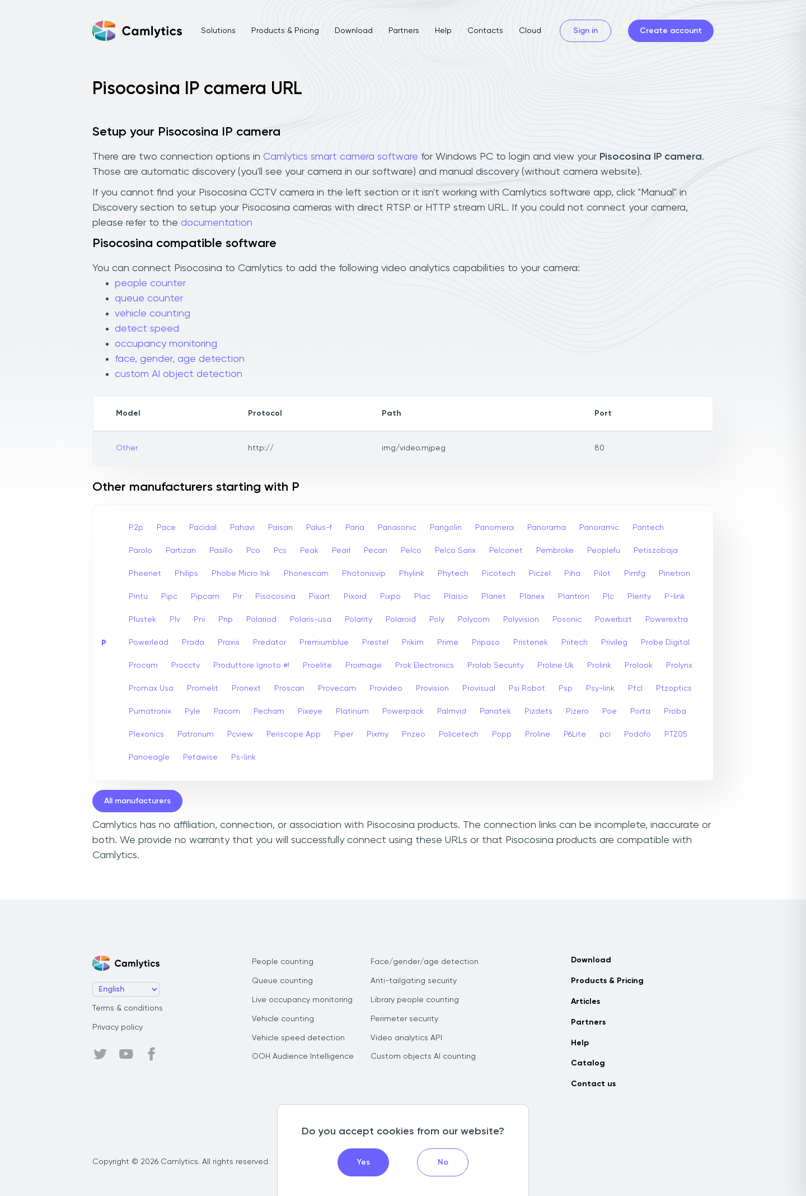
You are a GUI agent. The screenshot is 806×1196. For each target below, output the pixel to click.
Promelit (202, 688)
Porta (640, 711)
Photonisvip (364, 574)
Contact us (593, 1084)
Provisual (478, 688)
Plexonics (146, 734)
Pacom (227, 711)
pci (605, 734)
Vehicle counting (283, 1019)
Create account (671, 31)
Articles (585, 1002)
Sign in (585, 31)
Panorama (546, 528)
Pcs (280, 551)
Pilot (602, 574)
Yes (363, 1162)
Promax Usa (151, 688)
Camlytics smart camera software (340, 157)
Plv (175, 619)
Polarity (358, 619)
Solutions (218, 31)
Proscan (289, 688)
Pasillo (221, 551)
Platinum (352, 711)
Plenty (639, 597)
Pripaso (486, 642)
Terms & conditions (127, 1008)
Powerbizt (613, 619)
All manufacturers (137, 801)
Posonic (567, 619)
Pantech (648, 528)
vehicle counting (152, 314)
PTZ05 (675, 734)
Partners (403, 31)
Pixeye (310, 711)
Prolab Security (495, 665)
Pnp (225, 619)
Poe (609, 711)
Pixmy (377, 734)
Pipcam (205, 597)
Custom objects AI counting (423, 1056)
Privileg (614, 642)
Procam (143, 665)
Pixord (355, 597)
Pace (166, 528)
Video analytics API (406, 1038)
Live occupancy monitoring (302, 1000)
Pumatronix (150, 711)
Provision (432, 688)
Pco (253, 551)
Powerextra (666, 619)
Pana (354, 528)
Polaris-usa (310, 619)
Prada (193, 642)
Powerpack (403, 711)
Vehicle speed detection (298, 1038)
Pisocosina (275, 597)
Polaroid (401, 619)
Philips (186, 574)
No (443, 1162)
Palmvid (451, 711)
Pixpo (390, 597)
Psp (566, 688)
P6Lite (575, 734)
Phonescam (306, 574)
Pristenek (530, 642)
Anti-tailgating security (414, 981)
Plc (608, 597)
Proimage (363, 665)
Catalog (588, 1063)
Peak (309, 551)
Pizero (577, 711)
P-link (674, 597)
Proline (537, 734)
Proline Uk (555, 665)
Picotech (499, 574)
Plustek (142, 619)
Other (127, 448)
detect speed (147, 329)
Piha (572, 574)
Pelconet (506, 551)
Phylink (411, 574)
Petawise (200, 757)
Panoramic (599, 528)
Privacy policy (117, 1027)
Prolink (599, 665)
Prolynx (679, 665)
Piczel (540, 574)
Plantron (573, 597)
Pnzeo (413, 734)
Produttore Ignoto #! (251, 665)
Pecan (375, 551)
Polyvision (521, 619)
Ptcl (635, 688)
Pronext (246, 688)
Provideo (385, 688)
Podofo (637, 734)
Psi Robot (527, 688)
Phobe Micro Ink (241, 574)
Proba (675, 711)
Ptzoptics (674, 688)
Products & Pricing (285, 31)
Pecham (269, 711)
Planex (532, 597)
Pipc (169, 597)
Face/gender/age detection (425, 962)
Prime (447, 642)
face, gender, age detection (180, 359)
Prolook (639, 665)
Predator (269, 642)
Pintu (138, 597)
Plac (422, 597)
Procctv (185, 665)
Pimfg (634, 574)
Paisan (280, 528)
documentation (216, 223)
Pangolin (446, 528)
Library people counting (415, 1000)
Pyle (192, 711)
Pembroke (555, 551)
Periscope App (293, 734)
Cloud (530, 31)
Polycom (474, 619)
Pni (199, 619)
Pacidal (203, 528)
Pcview (240, 734)
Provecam (337, 688)
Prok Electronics (424, 665)
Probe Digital (665, 642)
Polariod (261, 619)
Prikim (413, 642)
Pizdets (538, 711)
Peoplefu (603, 551)
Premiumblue (324, 642)
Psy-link (600, 688)
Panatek (495, 711)
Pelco (411, 551)
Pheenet (145, 574)
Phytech (453, 574)
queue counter (149, 299)
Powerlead (148, 642)
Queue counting (282, 981)
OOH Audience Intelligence (303, 1056)
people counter (150, 283)
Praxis (229, 642)
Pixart (319, 597)
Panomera (494, 528)
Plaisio (456, 597)
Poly (436, 619)
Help (443, 31)
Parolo (140, 551)
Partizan (181, 551)
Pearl (341, 551)
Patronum (195, 734)
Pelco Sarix (455, 551)
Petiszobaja (656, 551)
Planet (493, 597)
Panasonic (397, 528)
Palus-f (319, 528)
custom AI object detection (178, 374)
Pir (237, 597)
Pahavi (242, 528)
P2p (136, 528)
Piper (343, 734)
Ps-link (243, 757)
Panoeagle (149, 757)
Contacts (485, 31)
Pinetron (674, 574)
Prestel (375, 642)
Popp (502, 734)
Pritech (574, 642)
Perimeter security (404, 1019)
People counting (282, 962)
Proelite (317, 665)
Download (354, 31)
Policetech (459, 734)
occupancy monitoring (166, 344)
